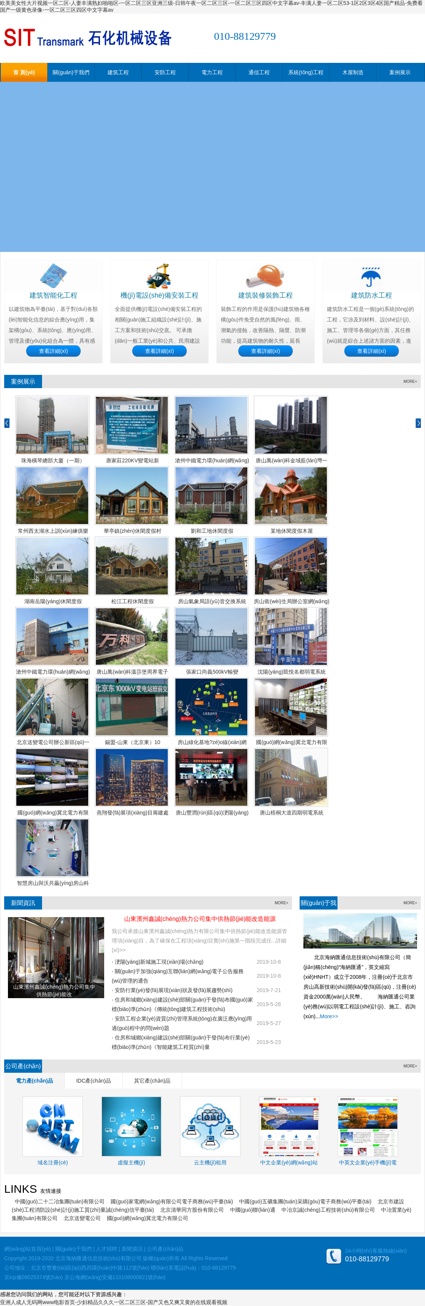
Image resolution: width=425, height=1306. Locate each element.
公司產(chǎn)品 (165, 1249)
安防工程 (165, 72)
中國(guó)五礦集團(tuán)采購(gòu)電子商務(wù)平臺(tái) (305, 1201)
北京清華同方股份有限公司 (192, 1210)
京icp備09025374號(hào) (33, 1277)
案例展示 (400, 72)
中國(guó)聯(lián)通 (252, 1210)
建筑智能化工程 (53, 295)
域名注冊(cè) (53, 1162)
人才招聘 (106, 1249)
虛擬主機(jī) (131, 1162)
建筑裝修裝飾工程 (265, 295)
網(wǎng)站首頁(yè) (27, 1249)
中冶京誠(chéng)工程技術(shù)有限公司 (328, 1210)
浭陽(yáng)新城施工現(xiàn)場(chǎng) (159, 962)
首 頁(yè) (24, 72)
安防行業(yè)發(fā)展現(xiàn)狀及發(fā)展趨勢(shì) (174, 990)
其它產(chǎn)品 (152, 1081)
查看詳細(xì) (53, 351)
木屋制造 (353, 72)
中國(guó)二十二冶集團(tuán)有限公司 (60, 1201)
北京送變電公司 (82, 1218)
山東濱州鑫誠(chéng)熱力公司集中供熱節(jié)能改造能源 (200, 919)
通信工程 (259, 72)
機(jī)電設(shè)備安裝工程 (159, 295)
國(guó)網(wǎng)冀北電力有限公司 (148, 1218)
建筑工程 (118, 72)
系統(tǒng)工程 (305, 72)
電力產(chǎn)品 (34, 1081)
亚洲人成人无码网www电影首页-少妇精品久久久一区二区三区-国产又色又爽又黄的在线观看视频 (113, 1302)
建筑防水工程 (371, 295)
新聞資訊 (23, 903)
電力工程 (212, 72)
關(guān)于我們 (71, 72)
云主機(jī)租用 (210, 1162)
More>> (329, 1016)
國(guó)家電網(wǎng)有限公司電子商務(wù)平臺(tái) (172, 1201)
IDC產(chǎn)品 (93, 1081)
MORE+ (410, 381)
